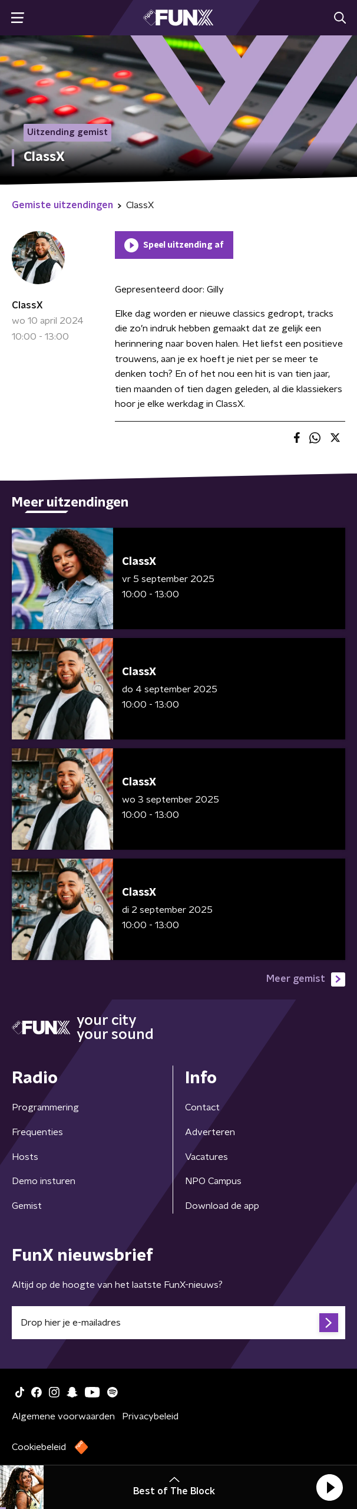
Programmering (45, 1107)
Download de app (222, 1206)
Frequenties (37, 1132)
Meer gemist (305, 979)
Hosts (25, 1157)
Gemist (27, 1206)
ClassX (27, 305)
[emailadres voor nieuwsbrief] (178, 1322)
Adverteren (210, 1132)
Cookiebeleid (39, 1447)
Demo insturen (43, 1181)
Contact (202, 1107)
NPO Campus (213, 1181)
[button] (329, 1487)
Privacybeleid (150, 1416)
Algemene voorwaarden (63, 1416)
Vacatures (206, 1157)
